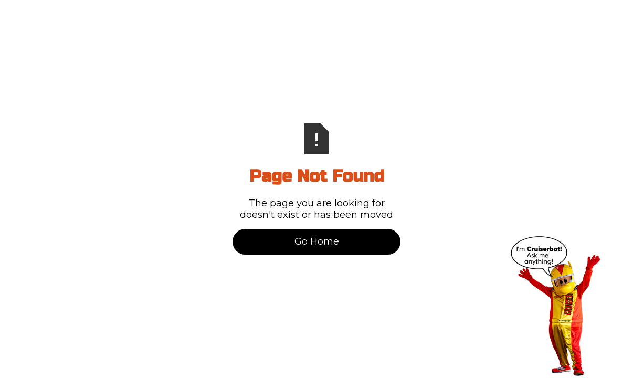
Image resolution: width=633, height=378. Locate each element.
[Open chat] (555, 306)
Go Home (316, 241)
